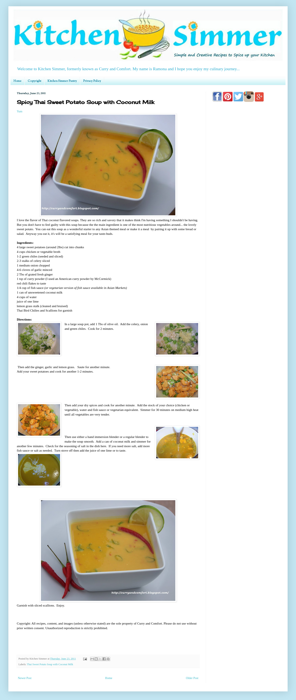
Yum (19, 111)
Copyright (34, 81)
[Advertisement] (245, 224)
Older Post (192, 678)
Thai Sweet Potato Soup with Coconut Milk (50, 664)
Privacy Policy (92, 81)
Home (17, 81)
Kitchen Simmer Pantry (62, 81)
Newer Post (24, 678)
